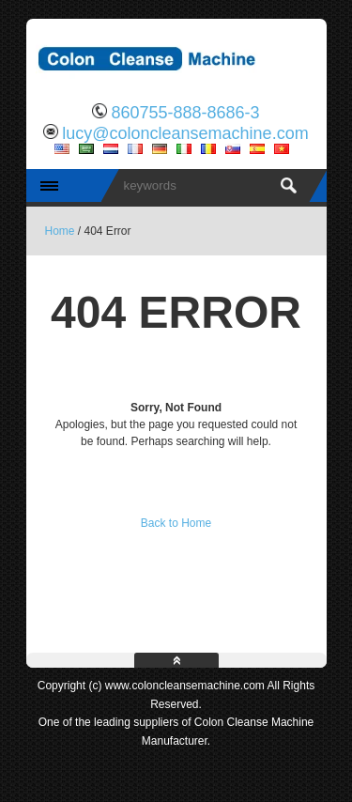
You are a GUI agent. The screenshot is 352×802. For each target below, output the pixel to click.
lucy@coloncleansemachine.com (185, 133)
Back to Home (176, 523)
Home (60, 231)
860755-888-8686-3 (185, 112)
